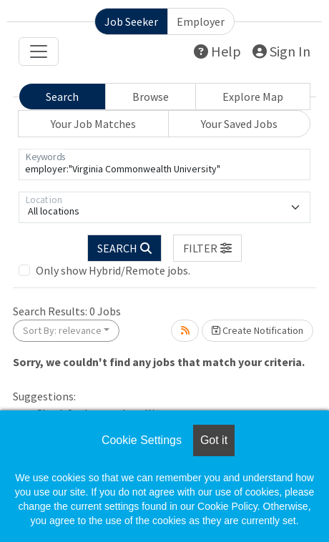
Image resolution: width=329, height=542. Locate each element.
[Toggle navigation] (39, 51)
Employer (201, 21)
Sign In (281, 51)
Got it (213, 440)
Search (62, 96)
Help (217, 51)
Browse (150, 96)
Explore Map (252, 96)
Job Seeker (131, 21)
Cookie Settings (142, 440)
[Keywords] (164, 164)
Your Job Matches (93, 124)
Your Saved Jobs (239, 124)
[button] (207, 248)
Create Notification (257, 330)
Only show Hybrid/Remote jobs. (113, 270)
